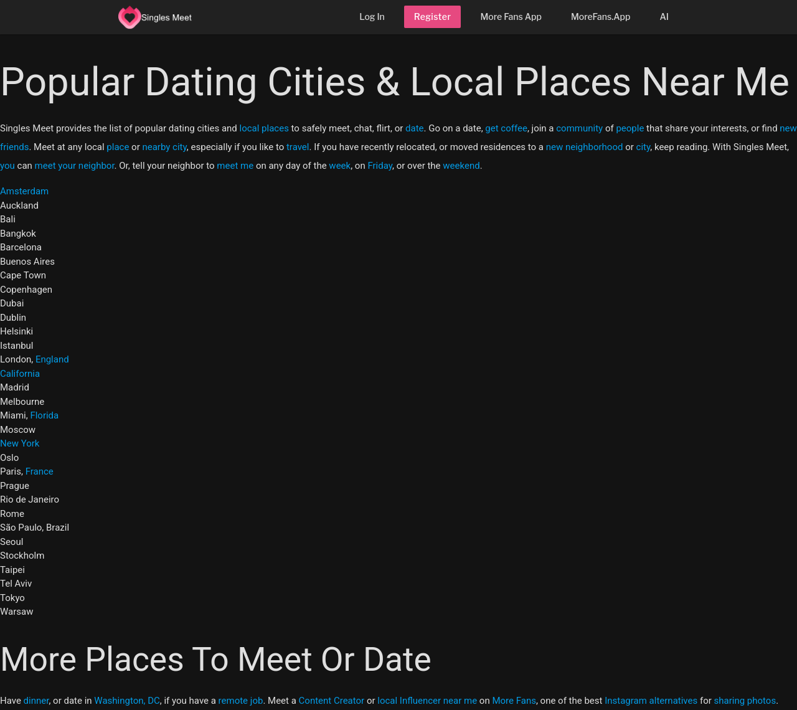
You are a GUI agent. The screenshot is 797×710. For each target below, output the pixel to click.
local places (264, 128)
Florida (44, 415)
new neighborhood (584, 147)
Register (432, 16)
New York (19, 443)
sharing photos (745, 700)
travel (297, 147)
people (630, 128)
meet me (235, 165)
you (7, 165)
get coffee (506, 128)
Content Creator (332, 700)
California (20, 373)
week (340, 165)
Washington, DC (126, 700)
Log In (372, 16)
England (52, 359)
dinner (36, 700)
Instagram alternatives (651, 700)
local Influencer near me (427, 700)
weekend (461, 165)
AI (664, 16)
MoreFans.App (601, 16)
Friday (379, 165)
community (579, 128)
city (643, 147)
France (40, 471)
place (117, 147)
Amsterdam (24, 191)
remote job (241, 700)
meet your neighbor (75, 165)
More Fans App (510, 16)
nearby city (164, 147)
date (414, 128)
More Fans (514, 700)
